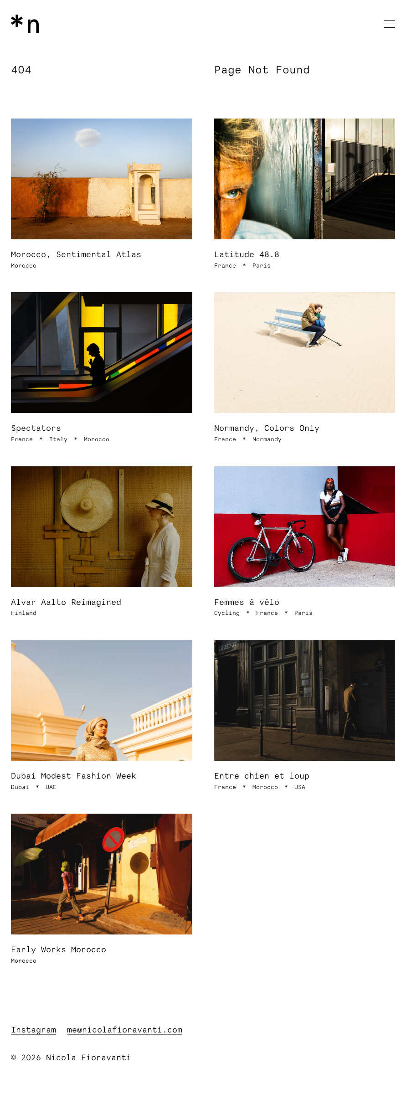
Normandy (267, 440)
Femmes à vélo (246, 603)
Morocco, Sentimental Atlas (76, 255)
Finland (23, 613)
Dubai (20, 787)
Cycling (227, 613)
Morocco (23, 266)
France (225, 266)
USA (299, 787)
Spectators (36, 428)
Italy (58, 440)
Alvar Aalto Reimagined (66, 603)
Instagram (33, 1030)
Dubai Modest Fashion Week (73, 776)
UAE (51, 787)
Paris (261, 266)
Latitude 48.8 (246, 255)
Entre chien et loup (261, 776)
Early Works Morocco (58, 950)
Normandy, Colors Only (266, 428)
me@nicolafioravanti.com (124, 1030)
